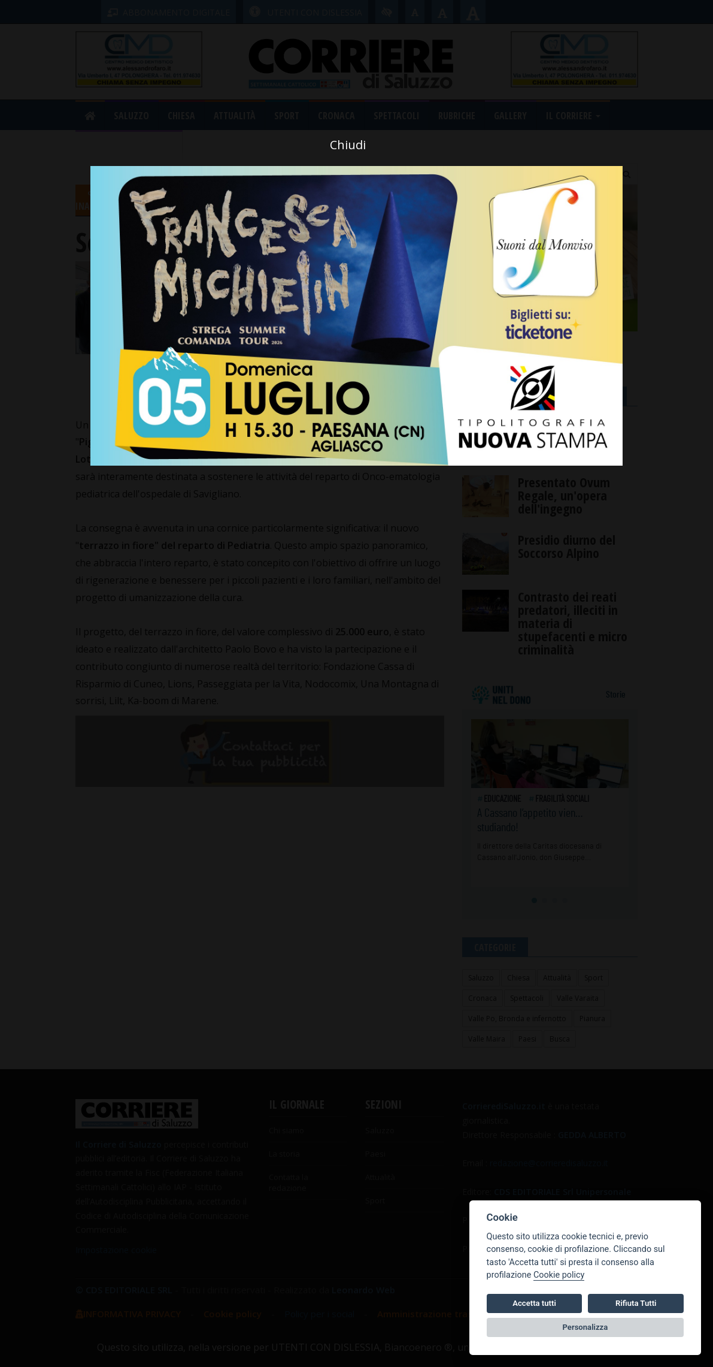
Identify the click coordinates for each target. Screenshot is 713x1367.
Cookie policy (558, 1275)
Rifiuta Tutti (635, 1303)
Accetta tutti (534, 1303)
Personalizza (585, 1327)
